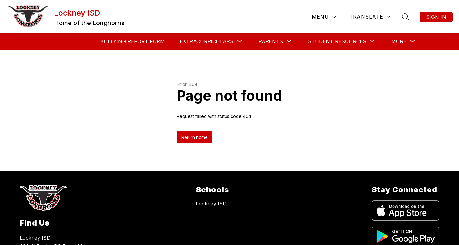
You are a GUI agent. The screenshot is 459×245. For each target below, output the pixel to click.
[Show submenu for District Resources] (362, 41)
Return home (194, 137)
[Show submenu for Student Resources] (279, 41)
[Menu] (324, 17)
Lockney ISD (211, 203)
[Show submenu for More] (398, 41)
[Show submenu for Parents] (213, 41)
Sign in (436, 17)
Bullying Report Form (75, 41)
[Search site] (405, 17)
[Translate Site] (370, 17)
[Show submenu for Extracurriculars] (149, 41)
